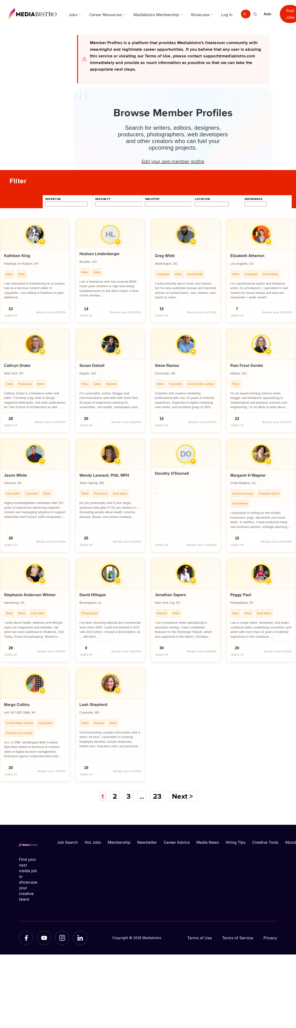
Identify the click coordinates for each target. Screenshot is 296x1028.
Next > (184, 796)
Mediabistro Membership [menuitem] (156, 14)
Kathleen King (17, 256)
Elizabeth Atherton (247, 256)
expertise (53, 199)
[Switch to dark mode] (256, 14)
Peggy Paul (240, 595)
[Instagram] (62, 938)
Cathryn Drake (17, 366)
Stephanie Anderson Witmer (30, 595)
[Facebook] (26, 938)
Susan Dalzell (92, 366)
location (202, 199)
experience (253, 199)
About (290, 842)
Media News (207, 842)
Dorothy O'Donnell (172, 473)
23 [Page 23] (158, 796)
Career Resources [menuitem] (105, 14)
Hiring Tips (235, 842)
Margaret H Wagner (248, 475)
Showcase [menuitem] (200, 14)
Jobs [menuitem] (73, 14)
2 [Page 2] (114, 796)
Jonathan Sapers (170, 595)
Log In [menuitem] (226, 14)
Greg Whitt (165, 256)
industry (152, 199)
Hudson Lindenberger (99, 254)
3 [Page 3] (128, 796)
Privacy (270, 937)
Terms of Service (237, 937)
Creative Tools (265, 842)
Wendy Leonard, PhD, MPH (104, 475)
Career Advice (177, 842)
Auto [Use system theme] (267, 14)
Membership (119, 842)
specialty (103, 199)
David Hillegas (92, 595)
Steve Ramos (167, 366)
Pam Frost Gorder (246, 366)
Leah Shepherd (93, 705)
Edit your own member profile (173, 161)
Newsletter (147, 842)
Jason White (15, 475)
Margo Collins (17, 705)
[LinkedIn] (80, 938)
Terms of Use (199, 937)
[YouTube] (44, 938)
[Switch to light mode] (245, 14)
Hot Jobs (92, 842)
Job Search (67, 842)
